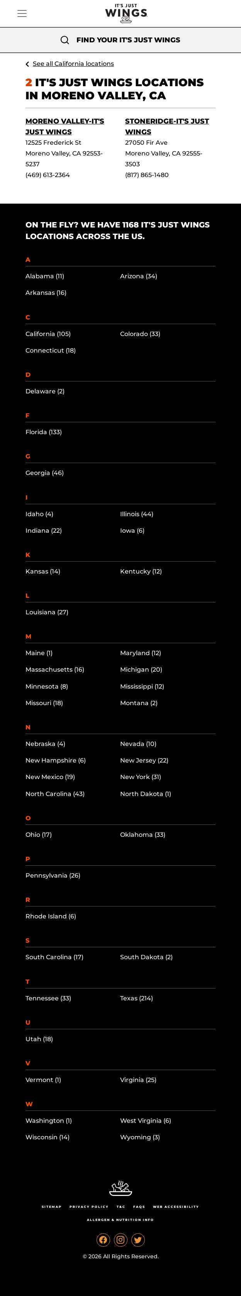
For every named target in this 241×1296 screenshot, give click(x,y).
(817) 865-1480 (147, 175)
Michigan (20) (141, 669)
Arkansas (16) (45, 292)
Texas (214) (136, 998)
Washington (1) (48, 1120)
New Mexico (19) (50, 777)
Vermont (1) (43, 1080)
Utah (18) (39, 1039)
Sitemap (52, 1207)
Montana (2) (139, 703)
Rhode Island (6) (50, 916)
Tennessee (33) (48, 998)
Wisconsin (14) (47, 1137)
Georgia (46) (44, 473)
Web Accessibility (176, 1207)
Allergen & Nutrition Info (120, 1220)
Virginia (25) (138, 1080)
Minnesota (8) (46, 686)
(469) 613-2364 (47, 175)
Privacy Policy (89, 1207)
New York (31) (140, 777)
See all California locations (73, 63)
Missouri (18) (44, 703)
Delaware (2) (44, 391)
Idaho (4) (39, 514)
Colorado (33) (140, 334)
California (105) (48, 334)
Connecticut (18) (50, 350)
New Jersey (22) (144, 760)
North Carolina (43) (55, 794)
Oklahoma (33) (142, 834)
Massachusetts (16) (54, 669)
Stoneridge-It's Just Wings (167, 126)
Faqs (139, 1207)
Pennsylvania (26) (52, 875)
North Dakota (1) (145, 794)
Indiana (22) (43, 530)
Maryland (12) (140, 653)
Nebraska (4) (45, 743)
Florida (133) (43, 432)
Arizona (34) (138, 276)
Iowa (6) (132, 530)
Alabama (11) (44, 276)
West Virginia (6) (145, 1120)
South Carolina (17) (54, 957)
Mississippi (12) (142, 686)
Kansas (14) (42, 571)
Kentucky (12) (141, 571)
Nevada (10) (138, 743)
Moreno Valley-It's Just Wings (64, 126)
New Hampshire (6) (55, 760)
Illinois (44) (136, 514)
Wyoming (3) (140, 1137)
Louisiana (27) (46, 612)
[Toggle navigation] (22, 13)
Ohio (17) (38, 834)
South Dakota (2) (146, 957)
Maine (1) (39, 653)
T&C (121, 1207)
